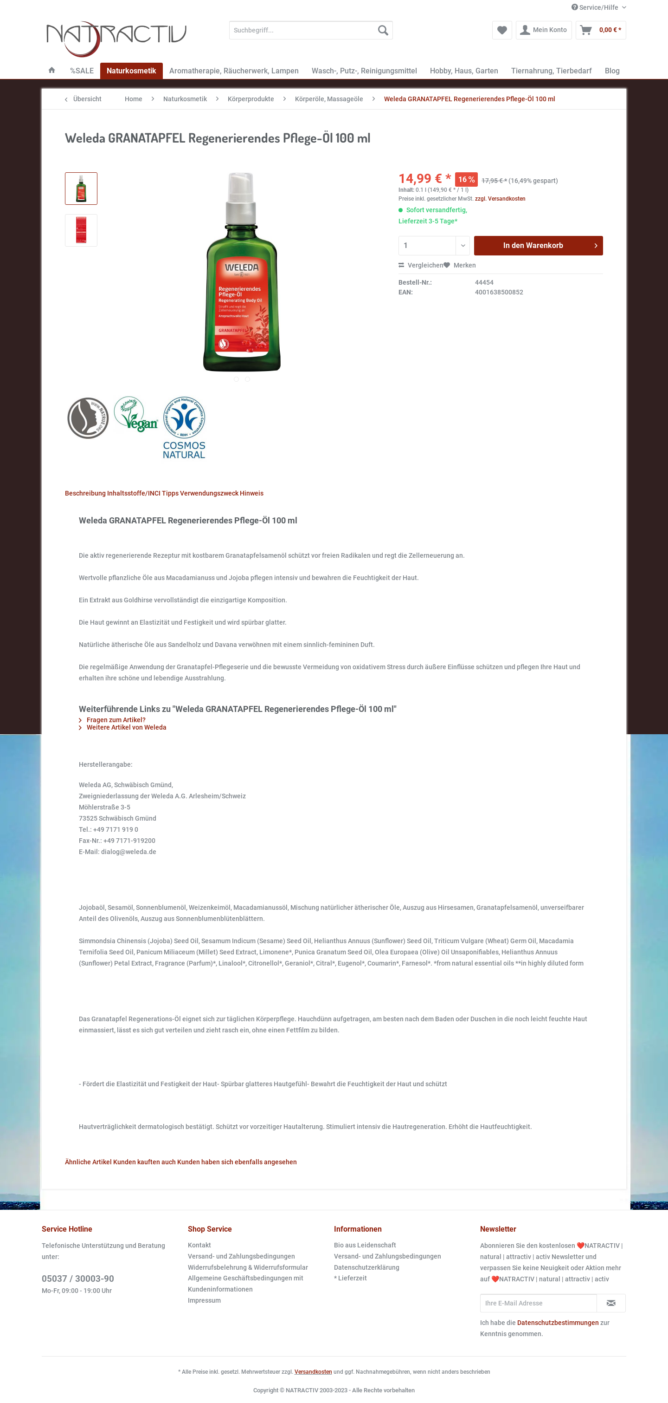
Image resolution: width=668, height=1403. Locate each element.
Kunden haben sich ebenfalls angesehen (237, 1162)
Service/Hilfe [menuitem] (596, 7)
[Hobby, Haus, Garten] (464, 71)
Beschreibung (85, 493)
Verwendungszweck (209, 493)
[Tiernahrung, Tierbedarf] (551, 71)
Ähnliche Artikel (88, 1162)
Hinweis (251, 493)
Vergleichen (420, 265)
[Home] (52, 71)
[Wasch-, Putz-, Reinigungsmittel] (364, 71)
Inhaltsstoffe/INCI (134, 493)
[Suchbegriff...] (311, 30)
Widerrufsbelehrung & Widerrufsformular (248, 1267)
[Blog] (612, 71)
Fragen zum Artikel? (112, 720)
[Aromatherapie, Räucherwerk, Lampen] (234, 71)
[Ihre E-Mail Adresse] (538, 1303)
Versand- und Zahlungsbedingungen (241, 1256)
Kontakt (199, 1245)
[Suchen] (383, 30)
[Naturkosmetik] (131, 71)
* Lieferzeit (350, 1278)
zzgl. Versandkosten (500, 199)
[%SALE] (82, 71)
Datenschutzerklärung (366, 1267)
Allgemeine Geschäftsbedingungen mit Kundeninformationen (245, 1283)
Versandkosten (313, 1372)
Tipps (170, 493)
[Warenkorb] (601, 30)
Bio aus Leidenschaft (365, 1245)
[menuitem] (311, 34)
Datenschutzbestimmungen (558, 1322)
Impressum (204, 1300)
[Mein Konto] (544, 30)
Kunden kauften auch (144, 1162)
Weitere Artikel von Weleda (123, 727)
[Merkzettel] (502, 30)
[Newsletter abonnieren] (611, 1303)
